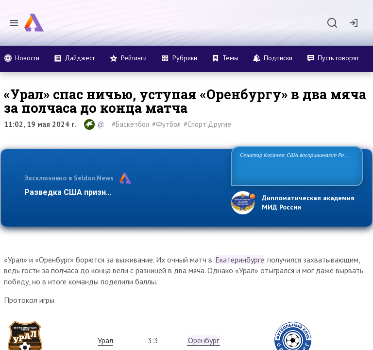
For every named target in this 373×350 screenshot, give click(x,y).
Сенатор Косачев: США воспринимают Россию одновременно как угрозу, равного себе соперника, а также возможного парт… (295, 165)
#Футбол (166, 124)
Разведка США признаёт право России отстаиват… (122, 192)
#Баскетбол (130, 124)
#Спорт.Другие (207, 124)
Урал (105, 340)
